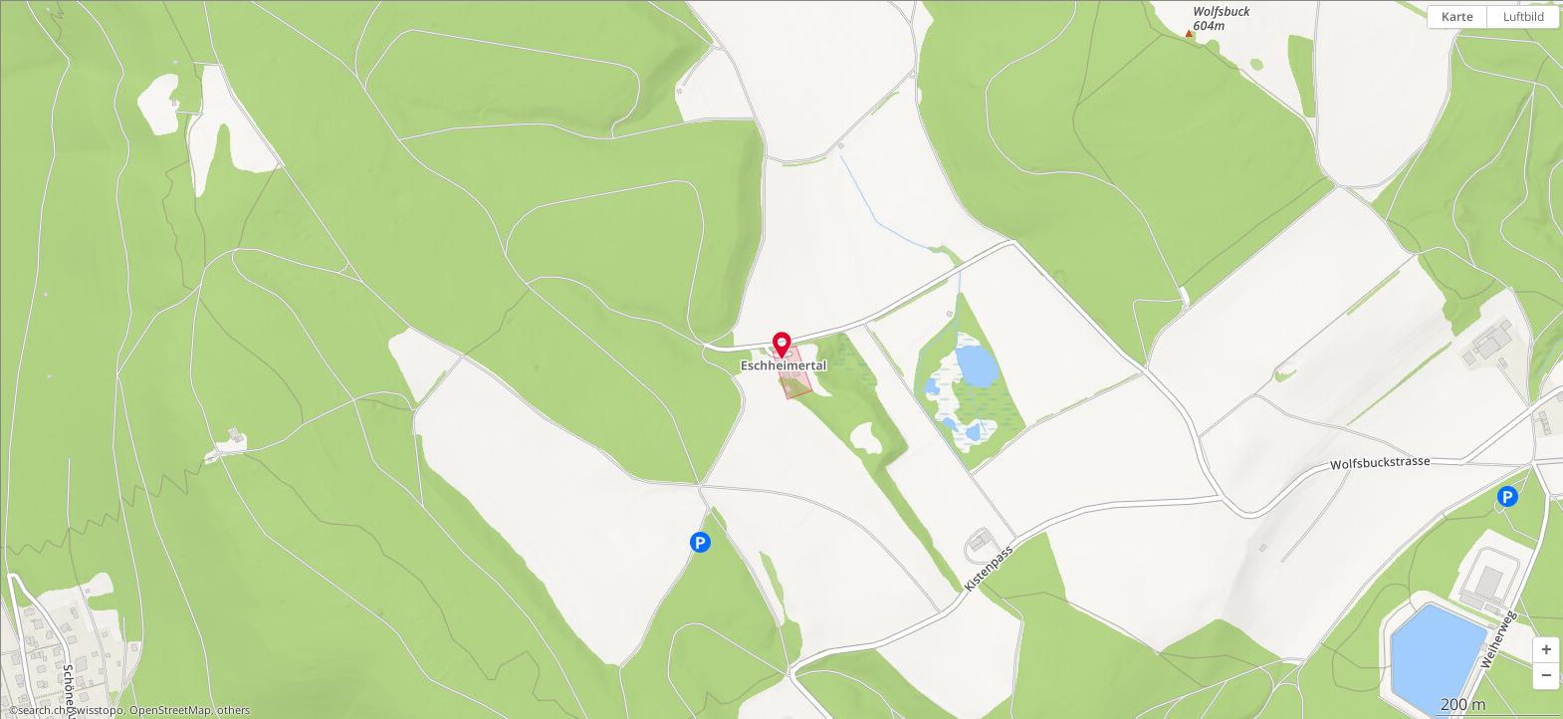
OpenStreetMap (170, 710)
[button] (1546, 650)
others (233, 710)
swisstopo (97, 710)
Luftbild (1523, 16)
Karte (1457, 16)
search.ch (42, 710)
